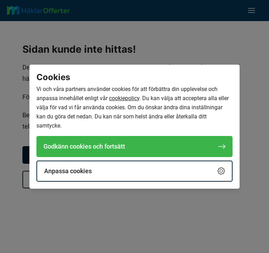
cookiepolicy (124, 98)
